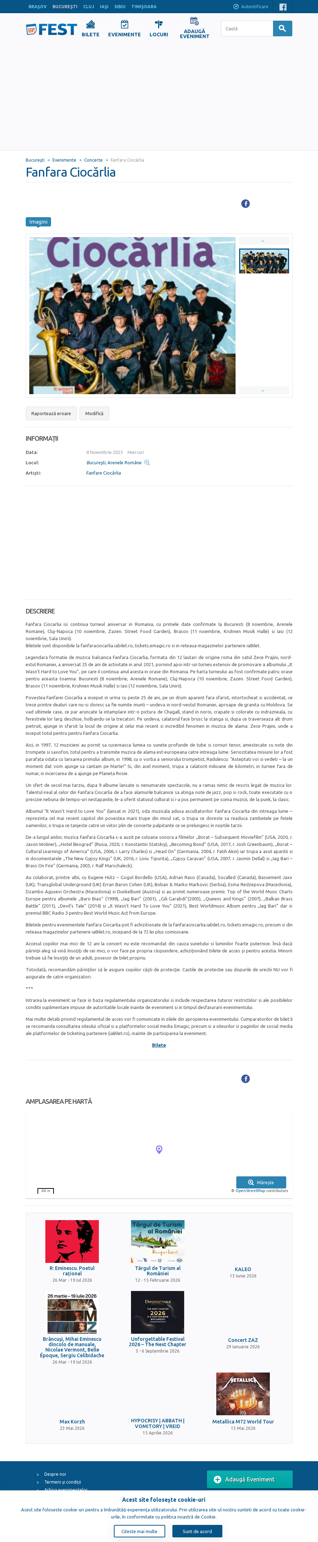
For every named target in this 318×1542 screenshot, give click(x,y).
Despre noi (55, 1474)
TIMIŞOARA (144, 6)
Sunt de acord (197, 1531)
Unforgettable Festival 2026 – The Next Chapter (157, 1342)
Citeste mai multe (139, 1531)
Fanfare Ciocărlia (103, 472)
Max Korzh (72, 1422)
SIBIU (120, 6)
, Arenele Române (114, 462)
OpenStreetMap (250, 1190)
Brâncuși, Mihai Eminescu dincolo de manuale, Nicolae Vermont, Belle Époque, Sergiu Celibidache (72, 1347)
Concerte (93, 160)
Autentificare (250, 7)
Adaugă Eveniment (244, 1480)
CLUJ (88, 6)
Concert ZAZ (243, 1340)
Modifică (94, 413)
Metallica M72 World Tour (243, 1422)
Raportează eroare (51, 413)
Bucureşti (35, 160)
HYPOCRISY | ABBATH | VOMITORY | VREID (158, 1423)
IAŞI (104, 6)
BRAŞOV (38, 6)
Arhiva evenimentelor (66, 1490)
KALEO (243, 1269)
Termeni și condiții (62, 1482)
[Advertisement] (159, 97)
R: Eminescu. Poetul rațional (72, 1271)
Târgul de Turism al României (158, 1271)
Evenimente (64, 160)
